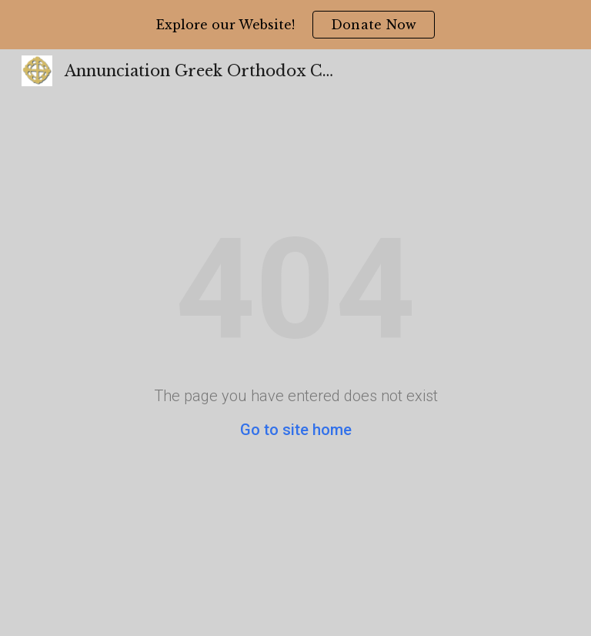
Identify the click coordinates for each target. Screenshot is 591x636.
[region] (295, 24)
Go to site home (296, 429)
